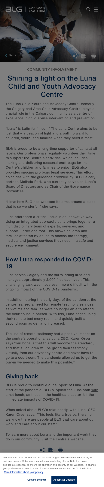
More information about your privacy (23, 473)
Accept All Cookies (64, 481)
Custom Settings (36, 481)
